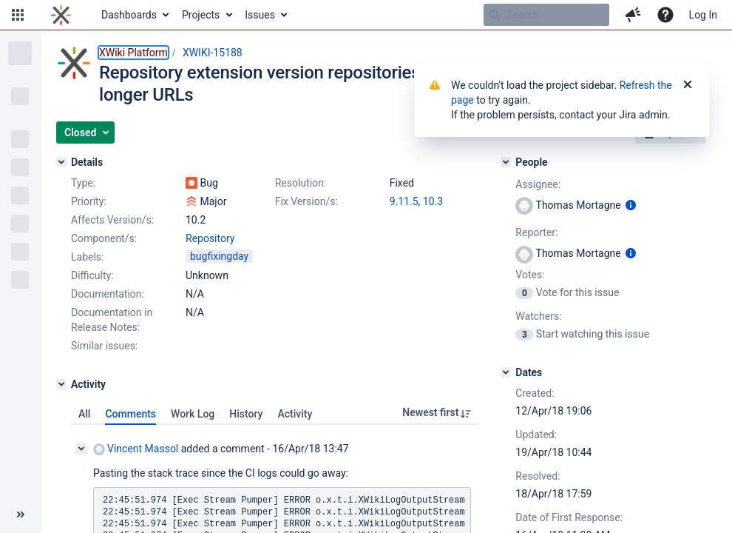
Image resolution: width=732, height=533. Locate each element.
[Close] (687, 85)
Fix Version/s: (306, 201)
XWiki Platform (133, 52)
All (84, 414)
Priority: (88, 201)
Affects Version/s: (112, 220)
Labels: (87, 257)
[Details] (61, 162)
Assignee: (537, 184)
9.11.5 (404, 201)
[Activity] (61, 384)
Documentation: (107, 294)
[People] (506, 162)
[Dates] (506, 372)
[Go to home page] (61, 15)
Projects (201, 15)
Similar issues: (104, 346)
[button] (17, 15)
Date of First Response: (569, 517)
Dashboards (129, 15)
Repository (210, 238)
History (245, 414)
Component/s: (104, 238)
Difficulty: (92, 275)
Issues (260, 15)
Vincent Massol (135, 449)
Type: (83, 183)
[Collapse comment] (81, 449)
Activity (294, 414)
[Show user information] (631, 205)
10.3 (433, 201)
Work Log (192, 414)
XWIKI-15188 (213, 52)
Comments (130, 414)
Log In (703, 15)
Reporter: (536, 232)
